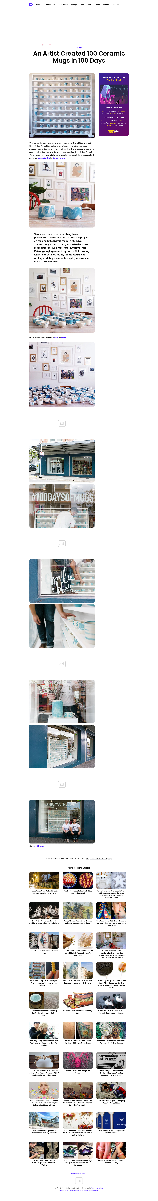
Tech (82, 4)
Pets (89, 4)
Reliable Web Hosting (114, 79)
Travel (97, 4)
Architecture (50, 4)
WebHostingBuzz (97, 1188)
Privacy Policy (63, 1191)
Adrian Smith (43, 158)
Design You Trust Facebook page (99, 858)
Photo (38, 4)
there (63, 337)
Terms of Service (75, 1191)
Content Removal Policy (90, 1191)
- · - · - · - (114, 121)
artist (72, 1173)
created (84, 1173)
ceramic (78, 1173)
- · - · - (114, 111)
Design (74, 4)
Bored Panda (59, 158)
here (56, 337)
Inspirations (63, 4)
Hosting (106, 4)
